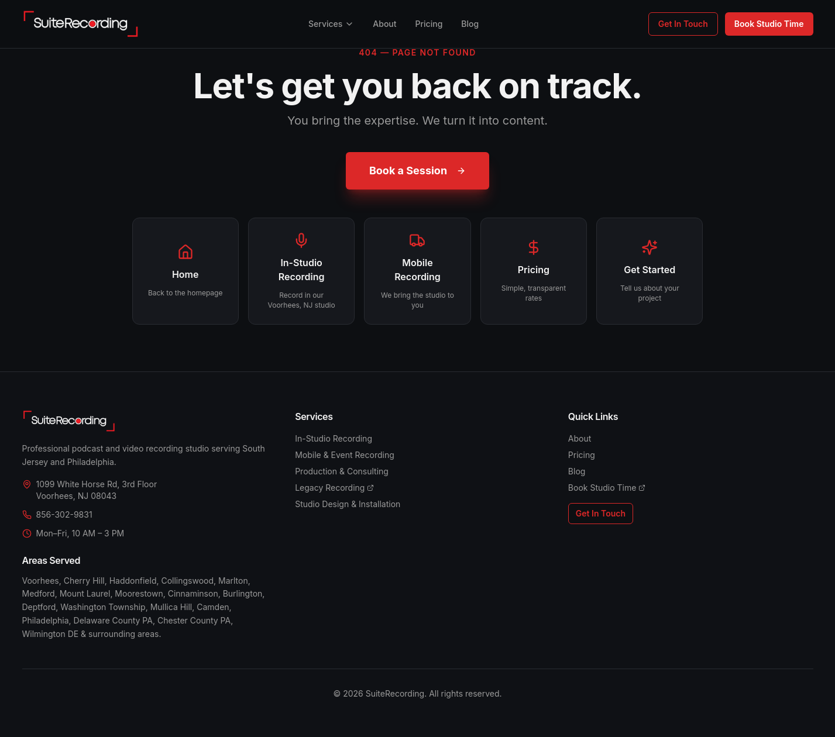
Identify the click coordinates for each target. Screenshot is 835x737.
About (384, 24)
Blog (470, 24)
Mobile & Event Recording (344, 455)
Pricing (429, 24)
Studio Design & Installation (347, 504)
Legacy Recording (334, 488)
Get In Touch (683, 24)
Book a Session (417, 170)
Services (331, 24)
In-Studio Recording (333, 438)
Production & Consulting (342, 471)
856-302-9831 (64, 514)
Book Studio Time (769, 24)
